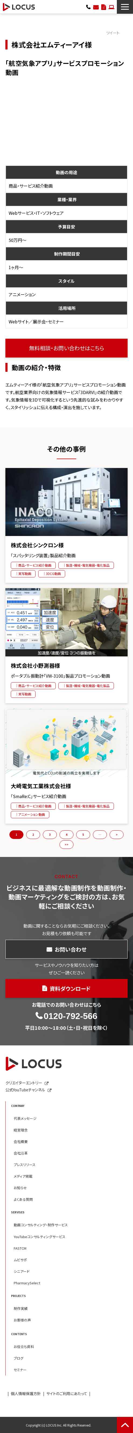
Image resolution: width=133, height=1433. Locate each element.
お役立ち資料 (24, 1346)
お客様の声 (22, 1320)
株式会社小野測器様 (35, 665)
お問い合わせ (96, 6)
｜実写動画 (23, 573)
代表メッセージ (25, 1118)
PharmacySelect (27, 1282)
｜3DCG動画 (52, 573)
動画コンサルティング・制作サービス (41, 1224)
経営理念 (21, 1129)
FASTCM (20, 1248)
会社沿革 (21, 1153)
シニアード (21, 1271)
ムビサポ (20, 1259)
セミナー (20, 1369)
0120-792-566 (88, 6)
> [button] (117, 834)
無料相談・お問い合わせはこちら (66, 348)
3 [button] (50, 834)
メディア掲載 (23, 1176)
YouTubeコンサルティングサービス (39, 1236)
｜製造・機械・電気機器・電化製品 (86, 565)
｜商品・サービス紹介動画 (33, 565)
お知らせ (20, 1187)
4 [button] (66, 834)
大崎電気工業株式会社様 (41, 786)
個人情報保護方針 (26, 1393)
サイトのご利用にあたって (66, 1393)
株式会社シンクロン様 (37, 545)
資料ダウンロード (103, 6)
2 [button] (33, 834)
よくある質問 (23, 1199)
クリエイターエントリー (111, 6)
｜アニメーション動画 (30, 814)
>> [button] (66, 844)
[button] (125, 7)
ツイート (113, 32)
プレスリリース (25, 1164)
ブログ (18, 1358)
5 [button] (83, 834)
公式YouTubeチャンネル (25, 1089)
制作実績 (21, 1308)
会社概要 (21, 1141)
